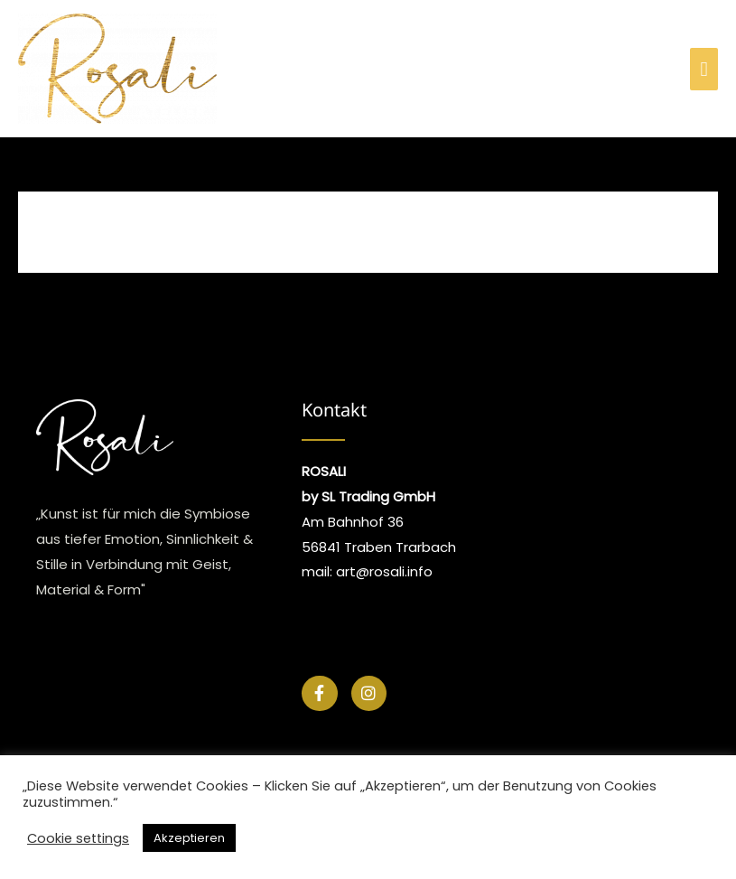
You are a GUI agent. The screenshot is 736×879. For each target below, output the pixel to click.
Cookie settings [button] (78, 838)
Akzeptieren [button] (189, 837)
